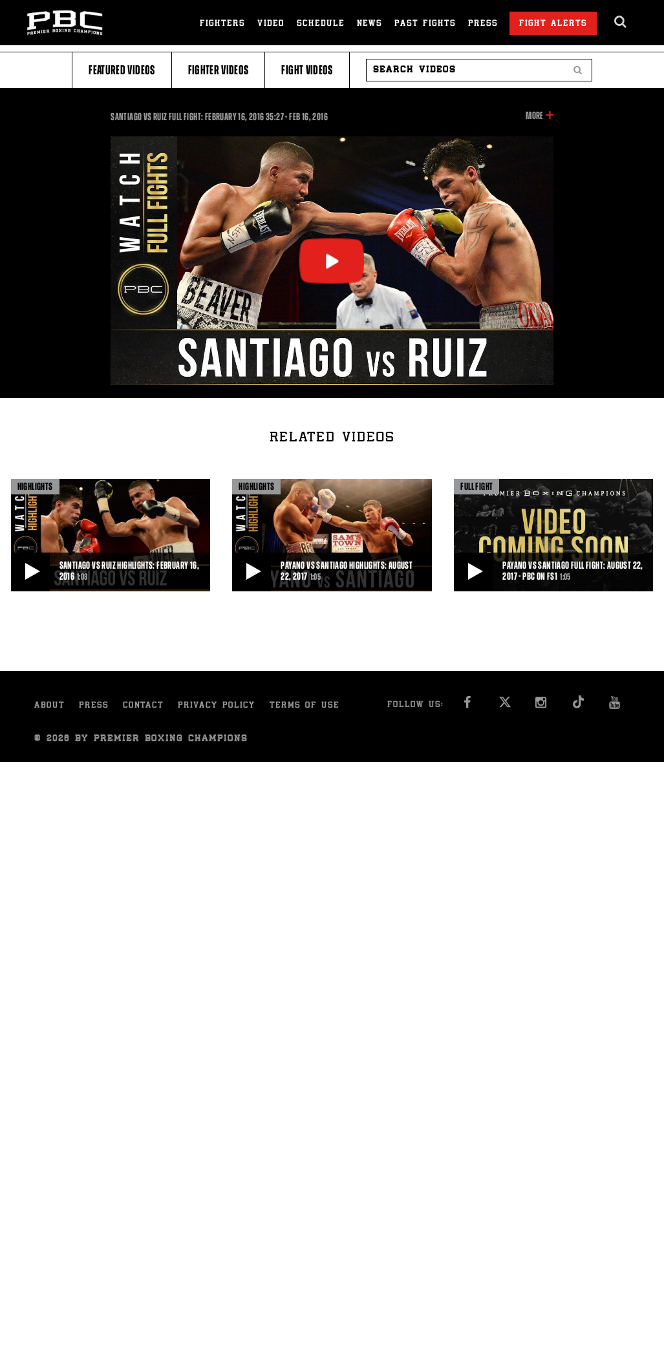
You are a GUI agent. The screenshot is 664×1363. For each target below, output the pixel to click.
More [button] (534, 115)
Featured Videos (122, 70)
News (369, 24)
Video (270, 24)
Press (483, 24)
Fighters (222, 24)
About (49, 706)
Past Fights (425, 24)
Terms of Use (304, 706)
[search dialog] (621, 22)
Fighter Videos (218, 70)
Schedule (321, 24)
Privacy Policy (216, 706)
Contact (143, 706)
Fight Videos (306, 70)
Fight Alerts (553, 24)
